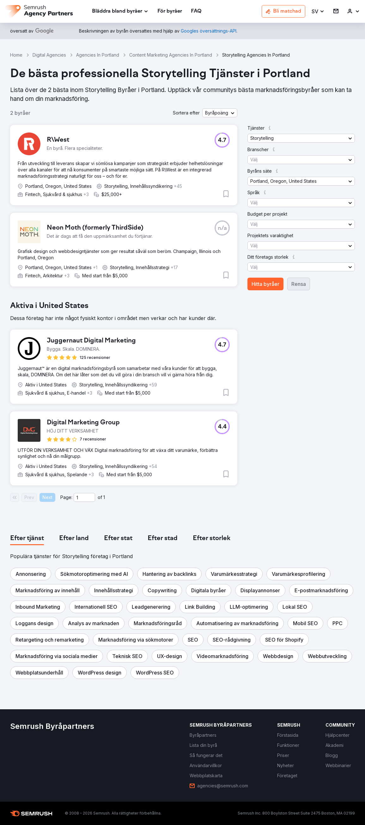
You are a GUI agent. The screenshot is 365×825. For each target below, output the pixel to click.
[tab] (27, 538)
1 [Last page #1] (104, 497)
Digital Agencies (49, 55)
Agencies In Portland (97, 55)
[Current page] (84, 497)
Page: (66, 497)
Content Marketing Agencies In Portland (170, 55)
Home (16, 55)
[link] (169, 11)
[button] (318, 11)
